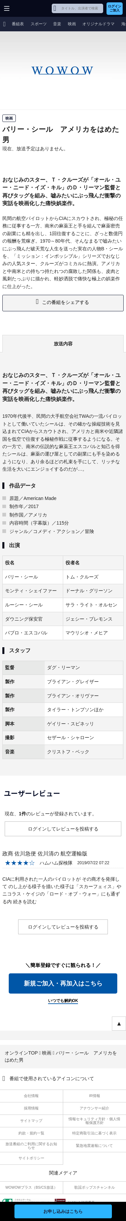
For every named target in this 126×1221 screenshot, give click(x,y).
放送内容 (63, 343)
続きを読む (25, 901)
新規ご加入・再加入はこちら (63, 983)
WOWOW (30, 8)
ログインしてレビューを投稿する (63, 829)
